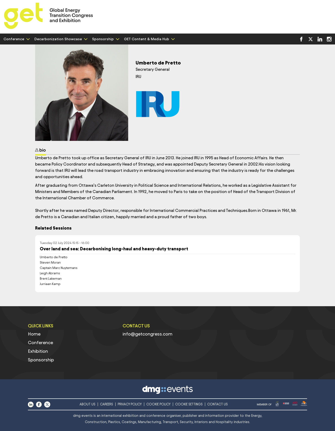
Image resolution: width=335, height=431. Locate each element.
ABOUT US (87, 404)
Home (34, 333)
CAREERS (106, 404)
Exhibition (38, 351)
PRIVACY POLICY (130, 404)
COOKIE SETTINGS (189, 404)
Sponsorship (105, 39)
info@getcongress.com (147, 333)
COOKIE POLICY (158, 404)
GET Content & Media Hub (149, 39)
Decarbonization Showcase (60, 39)
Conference (16, 39)
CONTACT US (217, 404)
